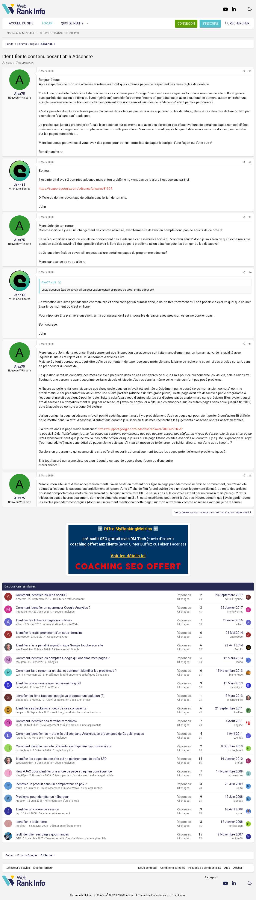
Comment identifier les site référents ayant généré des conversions (63, 746)
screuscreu (236, 775)
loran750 (21, 737)
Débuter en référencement (69, 599)
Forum (47, 23)
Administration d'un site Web (60, 624)
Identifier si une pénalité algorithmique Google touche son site (59, 645)
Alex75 (10, 63)
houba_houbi (23, 750)
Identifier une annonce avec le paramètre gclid (48, 683)
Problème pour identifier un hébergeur (42, 797)
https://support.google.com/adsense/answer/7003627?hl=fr (140, 429)
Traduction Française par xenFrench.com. (162, 895)
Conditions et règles (172, 867)
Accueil (237, 867)
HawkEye (21, 775)
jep (17, 813)
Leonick (238, 737)
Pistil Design (235, 825)
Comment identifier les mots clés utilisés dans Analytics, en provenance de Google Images (80, 734)
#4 (249, 272)
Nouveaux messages (21, 33)
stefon (239, 762)
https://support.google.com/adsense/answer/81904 (75, 189)
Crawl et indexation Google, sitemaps (68, 699)
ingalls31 (21, 825)
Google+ (53, 662)
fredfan (238, 712)
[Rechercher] (237, 23)
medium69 (236, 838)
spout (239, 813)
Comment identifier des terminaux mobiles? (46, 721)
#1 (249, 71)
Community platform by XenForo (104, 895)
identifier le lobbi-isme (31, 822)
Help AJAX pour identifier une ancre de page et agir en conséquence (64, 771)
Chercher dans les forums (59, 33)
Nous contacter (147, 867)
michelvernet (24, 611)
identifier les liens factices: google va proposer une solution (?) (60, 696)
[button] (87, 23)
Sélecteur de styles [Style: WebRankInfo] (18, 867)
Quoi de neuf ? (72, 23)
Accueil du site (21, 23)
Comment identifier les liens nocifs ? (42, 595)
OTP (18, 838)
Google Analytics (65, 611)
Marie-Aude (236, 674)
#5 (249, 344)
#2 (249, 162)
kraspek (20, 800)
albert (19, 624)
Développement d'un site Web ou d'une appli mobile (71, 725)
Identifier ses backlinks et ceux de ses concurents (51, 708)
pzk (18, 674)
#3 (249, 217)
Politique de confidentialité (204, 867)
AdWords (53, 687)
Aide (227, 867)
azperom (21, 599)
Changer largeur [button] (43, 867)
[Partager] (244, 71)
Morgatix (21, 662)
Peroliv (239, 649)
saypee (238, 725)
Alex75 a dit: (49, 282)
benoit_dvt (22, 687)
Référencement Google (65, 649)
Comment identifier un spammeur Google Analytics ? (53, 608)
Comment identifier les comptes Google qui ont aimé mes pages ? (63, 658)
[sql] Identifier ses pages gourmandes (42, 834)
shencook (22, 699)
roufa (19, 788)
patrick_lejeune (234, 599)
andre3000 (22, 636)
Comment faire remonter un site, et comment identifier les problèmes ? (66, 671)
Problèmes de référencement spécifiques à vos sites (77, 674)
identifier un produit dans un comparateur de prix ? (51, 784)
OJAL (19, 725)
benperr (20, 712)
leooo (239, 662)
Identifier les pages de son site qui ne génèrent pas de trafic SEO (61, 759)
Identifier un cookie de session (37, 809)
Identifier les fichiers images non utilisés (44, 620)
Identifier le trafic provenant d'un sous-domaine (49, 633)
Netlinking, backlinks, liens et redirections (76, 712)
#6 (249, 475)
